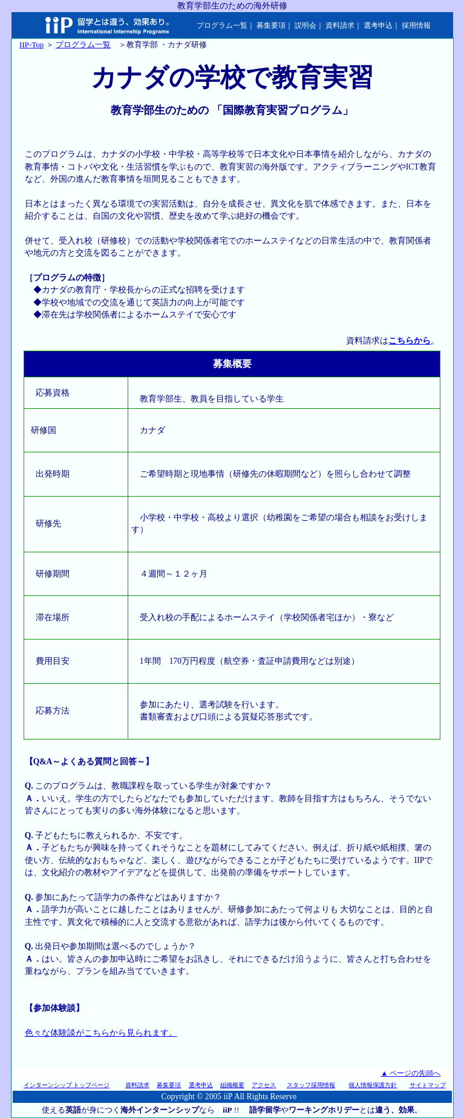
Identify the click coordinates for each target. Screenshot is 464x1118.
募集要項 (271, 25)
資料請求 (340, 25)
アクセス (264, 1085)
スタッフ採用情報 (311, 1085)
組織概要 (232, 1085)
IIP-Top (31, 44)
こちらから (409, 340)
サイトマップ (428, 1085)
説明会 (305, 25)
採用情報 (416, 25)
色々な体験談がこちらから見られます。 (101, 1032)
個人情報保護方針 (372, 1085)
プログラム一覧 (222, 25)
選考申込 (378, 25)
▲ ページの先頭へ (410, 1073)
